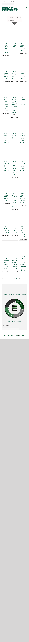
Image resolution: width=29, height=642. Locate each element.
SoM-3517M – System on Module (6, 138)
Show (11, 20)
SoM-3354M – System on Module (23, 166)
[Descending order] (20, 17)
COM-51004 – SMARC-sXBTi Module (23, 198)
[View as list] (16, 24)
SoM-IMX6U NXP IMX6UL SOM (6, 48)
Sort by (10, 17)
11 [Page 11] (3, 279)
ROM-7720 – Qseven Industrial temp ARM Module (6, 263)
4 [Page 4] (12, 278)
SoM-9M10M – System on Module (6, 166)
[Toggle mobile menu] (26, 7)
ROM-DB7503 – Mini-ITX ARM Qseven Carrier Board (14, 263)
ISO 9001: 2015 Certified (14, 321)
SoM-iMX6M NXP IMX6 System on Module (14, 200)
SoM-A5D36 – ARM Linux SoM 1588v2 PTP (14, 168)
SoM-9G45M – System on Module (23, 138)
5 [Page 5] (14, 278)
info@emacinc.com (21, 1)
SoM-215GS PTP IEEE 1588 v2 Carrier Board (6, 104)
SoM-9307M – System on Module (14, 138)
